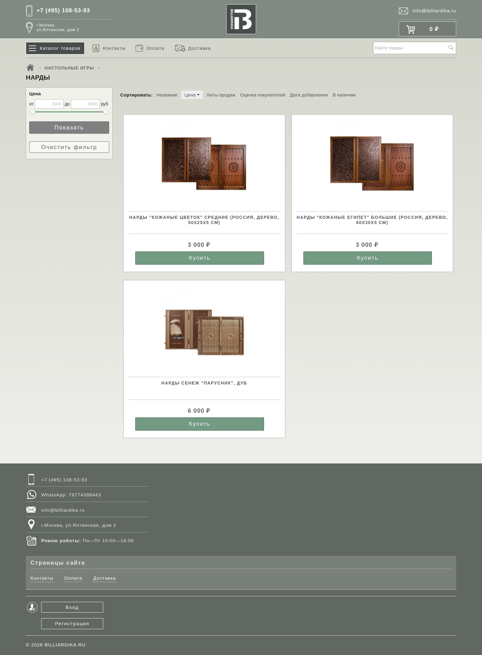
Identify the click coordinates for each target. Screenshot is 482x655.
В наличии (344, 94)
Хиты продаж (220, 94)
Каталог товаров (60, 48)
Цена (192, 94)
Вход (72, 607)
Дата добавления (309, 94)
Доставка (199, 48)
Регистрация (72, 623)
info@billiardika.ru (434, 10)
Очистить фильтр (69, 147)
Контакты (114, 48)
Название (167, 94)
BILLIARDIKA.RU (65, 644)
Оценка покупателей (262, 94)
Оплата (155, 48)
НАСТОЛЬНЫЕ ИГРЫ (69, 67)
